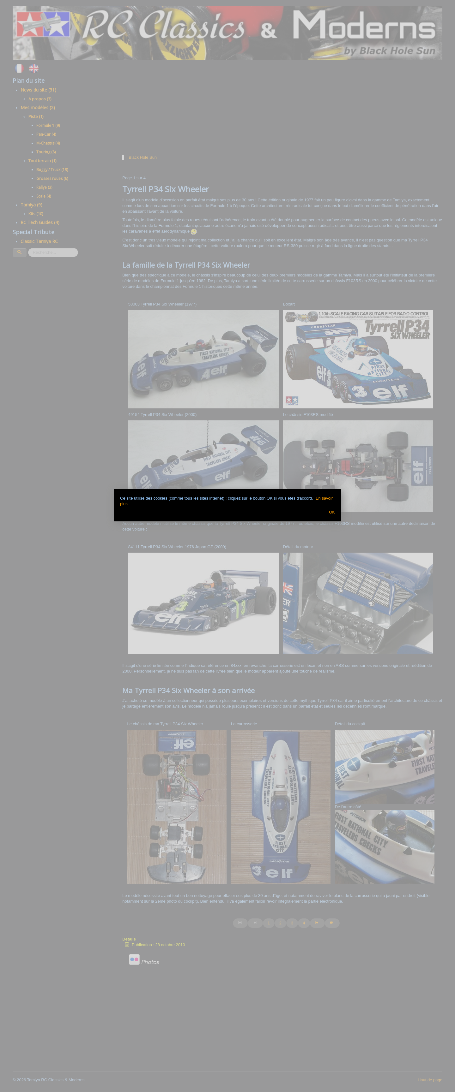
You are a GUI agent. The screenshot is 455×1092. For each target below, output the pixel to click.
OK (332, 512)
